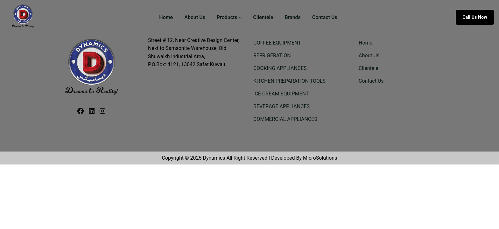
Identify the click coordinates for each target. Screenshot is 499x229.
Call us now (474, 17)
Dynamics (214, 158)
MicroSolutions (320, 158)
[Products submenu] (240, 17)
